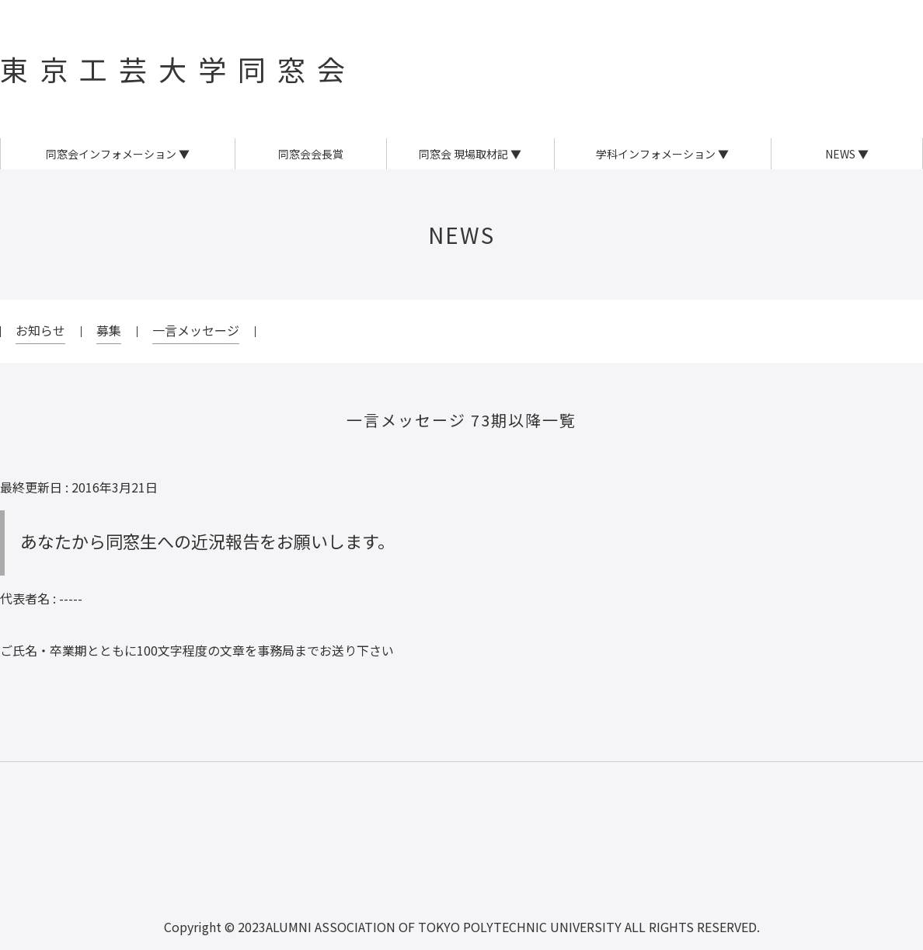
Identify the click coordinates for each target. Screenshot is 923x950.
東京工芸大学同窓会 (178, 68)
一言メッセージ (195, 330)
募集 (108, 330)
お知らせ (40, 330)
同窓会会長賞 (310, 154)
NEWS (461, 234)
